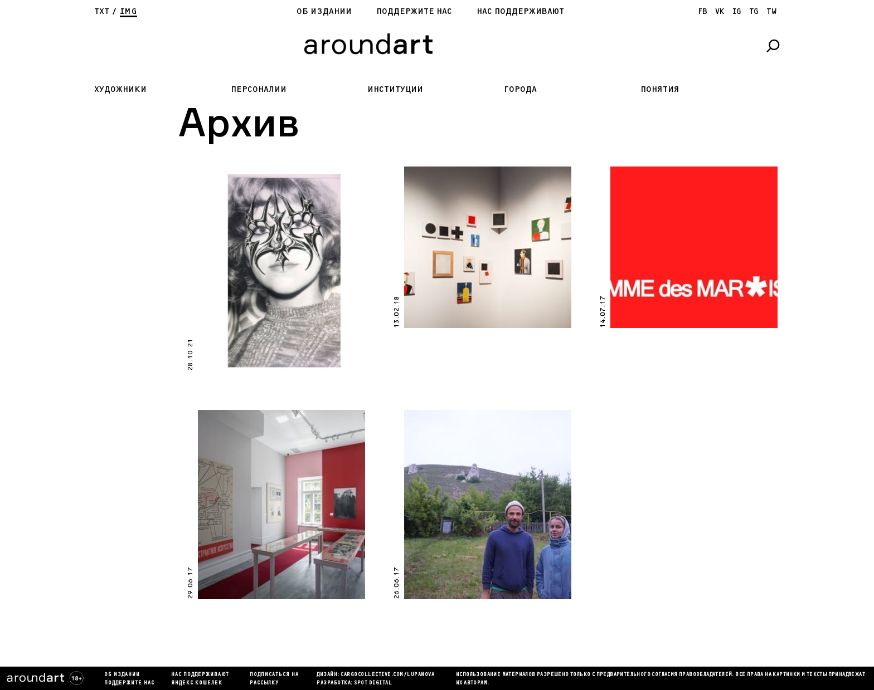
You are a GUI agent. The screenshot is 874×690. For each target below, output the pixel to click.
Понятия (659, 89)
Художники (120, 89)
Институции (395, 89)
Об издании (324, 11)
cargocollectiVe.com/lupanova (387, 675)
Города (520, 89)
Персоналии (259, 89)
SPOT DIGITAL (373, 683)
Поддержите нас (414, 11)
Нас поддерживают (520, 11)
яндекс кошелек (196, 683)
